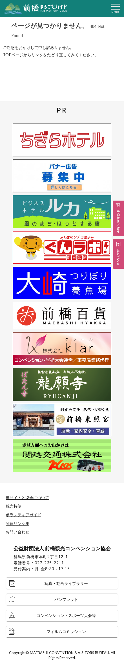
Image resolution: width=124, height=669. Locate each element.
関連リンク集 (17, 523)
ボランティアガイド (23, 514)
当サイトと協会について (27, 497)
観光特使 (13, 506)
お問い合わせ (17, 531)
